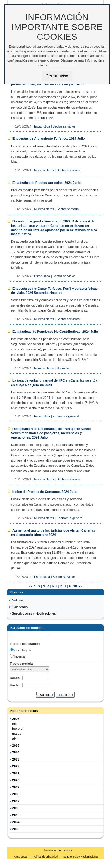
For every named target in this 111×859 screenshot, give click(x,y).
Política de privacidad (45, 856)
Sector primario (68, 209)
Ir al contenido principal (57, 4)
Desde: (15, 678)
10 (75, 586)
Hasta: (15, 685)
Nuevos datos (44, 170)
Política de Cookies (62, 65)
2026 (15, 719)
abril (15, 738)
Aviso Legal (21, 856)
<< (31, 586)
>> (80, 586)
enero (16, 724)
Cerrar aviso (57, 76)
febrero (17, 728)
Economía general (66, 416)
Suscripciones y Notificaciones (34, 613)
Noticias (17, 600)
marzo (16, 733)
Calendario (20, 607)
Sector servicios (64, 126)
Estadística (42, 126)
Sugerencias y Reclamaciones (80, 856)
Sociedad (63, 368)
